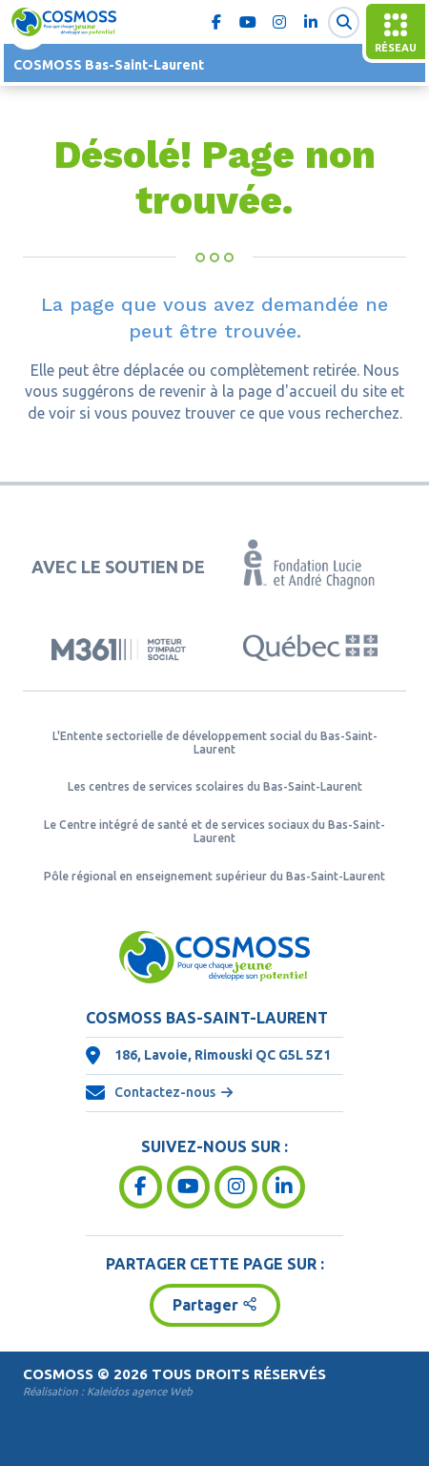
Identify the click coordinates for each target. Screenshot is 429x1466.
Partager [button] (205, 1304)
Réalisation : (108, 1391)
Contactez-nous (164, 1092)
